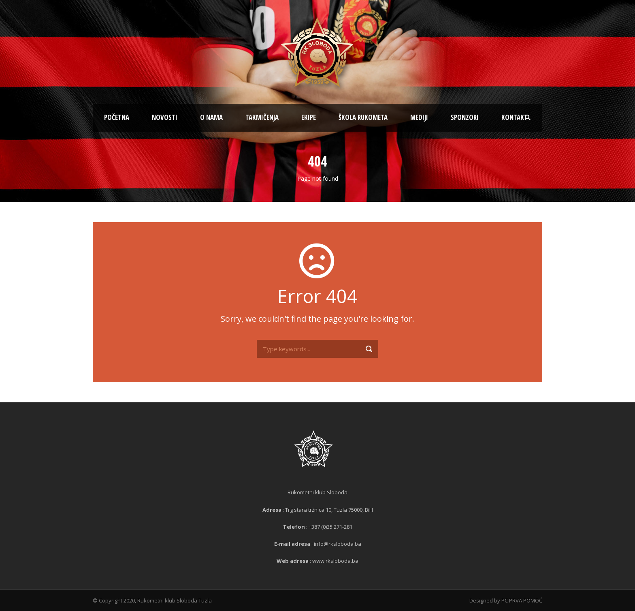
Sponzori (465, 117)
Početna (116, 117)
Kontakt (514, 117)
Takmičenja (262, 117)
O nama (211, 117)
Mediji (419, 117)
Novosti (164, 117)
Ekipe (308, 117)
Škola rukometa (363, 117)
